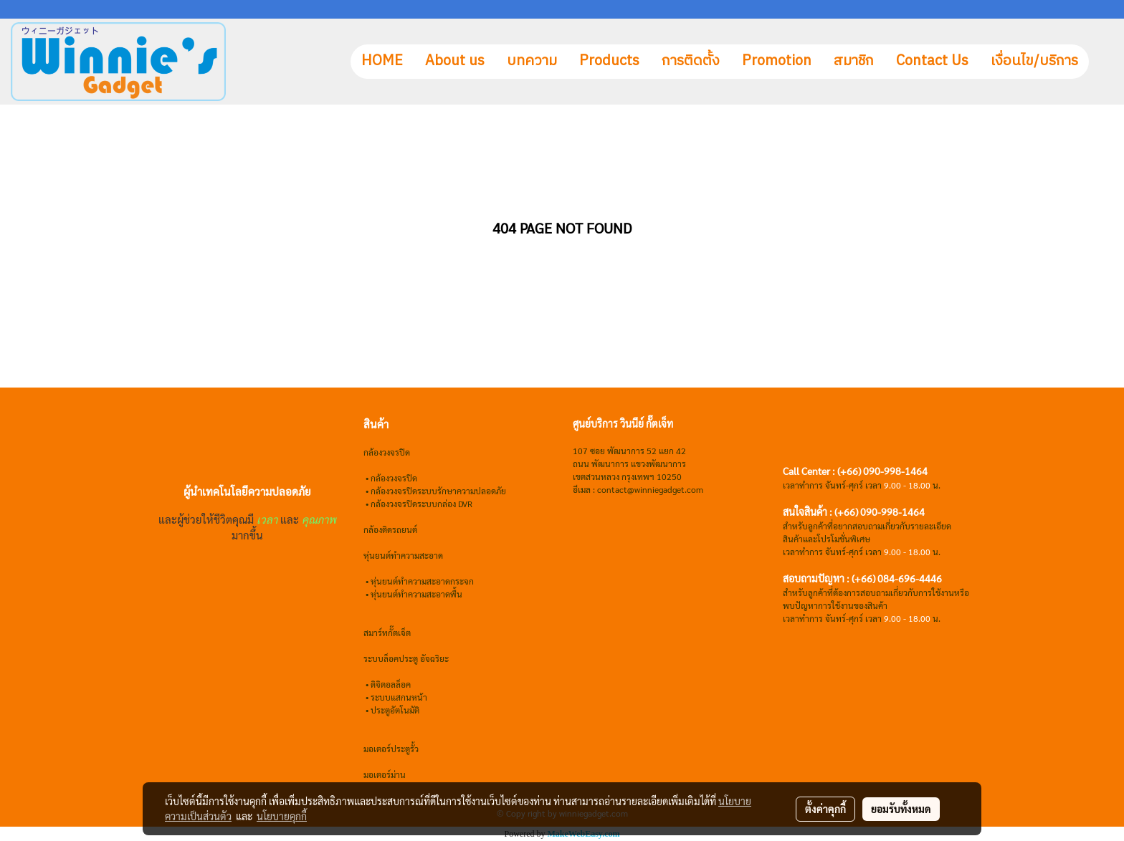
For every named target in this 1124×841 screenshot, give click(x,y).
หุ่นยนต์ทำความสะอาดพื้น (416, 594)
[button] (1102, 61)
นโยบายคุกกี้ (282, 815)
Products (609, 61)
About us (455, 61)
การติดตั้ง (691, 61)
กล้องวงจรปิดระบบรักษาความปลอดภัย (438, 490)
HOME (382, 61)
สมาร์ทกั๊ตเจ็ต (387, 632)
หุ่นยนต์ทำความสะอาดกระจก (422, 581)
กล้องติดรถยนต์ (390, 529)
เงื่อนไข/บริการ (1034, 61)
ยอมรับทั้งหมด (901, 808)
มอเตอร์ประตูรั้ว (391, 748)
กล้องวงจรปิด (394, 478)
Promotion (776, 61)
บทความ (532, 61)
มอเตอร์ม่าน (384, 774)
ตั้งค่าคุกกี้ (825, 808)
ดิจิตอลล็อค (391, 684)
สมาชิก (854, 61)
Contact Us (932, 61)
